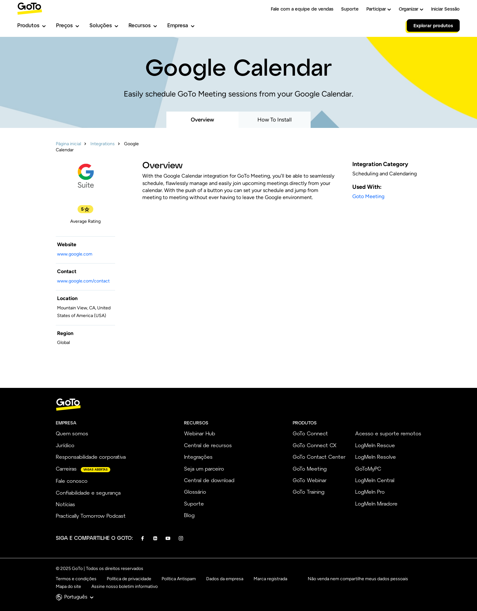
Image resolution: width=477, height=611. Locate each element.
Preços (67, 25)
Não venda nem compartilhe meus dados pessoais (358, 579)
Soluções (103, 25)
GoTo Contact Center (319, 457)
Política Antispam (179, 579)
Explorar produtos (433, 25)
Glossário (195, 492)
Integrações (198, 457)
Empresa (181, 25)
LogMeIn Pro (370, 492)
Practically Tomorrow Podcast (91, 516)
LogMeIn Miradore (376, 503)
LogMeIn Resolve (375, 457)
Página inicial (68, 143)
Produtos (31, 25)
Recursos (143, 25)
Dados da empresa (224, 579)
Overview (202, 119)
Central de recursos (208, 445)
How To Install (274, 119)
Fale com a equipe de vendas (302, 9)
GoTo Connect (310, 433)
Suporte (350, 9)
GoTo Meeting (310, 468)
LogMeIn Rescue (375, 445)
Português (79, 597)
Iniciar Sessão (445, 9)
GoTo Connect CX (314, 445)
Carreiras (66, 468)
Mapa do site (68, 586)
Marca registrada (270, 579)
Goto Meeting (368, 196)
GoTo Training (308, 492)
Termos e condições (76, 579)
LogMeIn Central (374, 480)
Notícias (65, 504)
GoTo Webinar (310, 480)
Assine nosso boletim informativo (124, 586)
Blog (189, 515)
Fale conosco (72, 481)
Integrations (102, 143)
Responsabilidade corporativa (91, 457)
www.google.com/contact (83, 281)
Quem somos (72, 433)
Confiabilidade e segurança (88, 493)
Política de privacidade (129, 579)
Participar (378, 9)
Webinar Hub (199, 433)
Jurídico (65, 445)
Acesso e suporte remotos (388, 433)
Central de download (209, 480)
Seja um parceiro (204, 468)
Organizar (411, 9)
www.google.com (74, 254)
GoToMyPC (368, 468)
